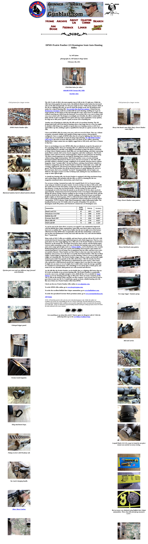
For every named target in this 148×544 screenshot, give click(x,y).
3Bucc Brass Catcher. (19, 509)
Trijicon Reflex (76, 247)
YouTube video (74, 94)
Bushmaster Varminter (52, 111)
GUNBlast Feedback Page (82, 317)
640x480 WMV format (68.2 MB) (74, 90)
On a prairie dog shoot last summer (78, 109)
